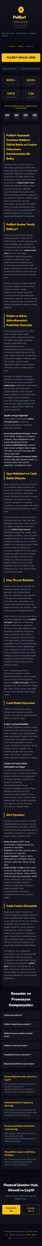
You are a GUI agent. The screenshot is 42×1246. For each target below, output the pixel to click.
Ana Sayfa (12, 46)
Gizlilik (28, 1235)
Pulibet (20, 46)
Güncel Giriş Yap (11, 1209)
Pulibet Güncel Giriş (21, 57)
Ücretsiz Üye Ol (31, 1209)
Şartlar (34, 1235)
